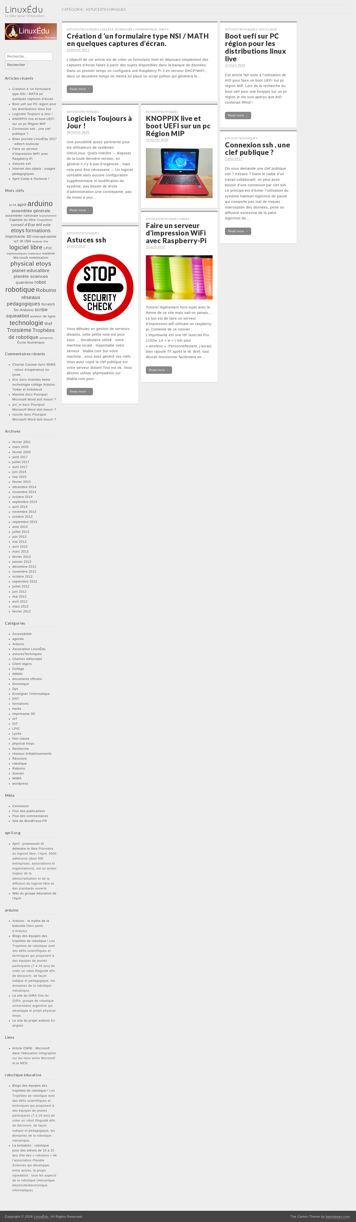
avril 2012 (20, 601)
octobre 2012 (22, 576)
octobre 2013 (22, 516)
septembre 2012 (24, 581)
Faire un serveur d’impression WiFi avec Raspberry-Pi (30, 154)
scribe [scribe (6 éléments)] (41, 309)
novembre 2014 (24, 492)
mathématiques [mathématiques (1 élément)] (17, 253)
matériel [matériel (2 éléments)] (48, 253)
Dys (15, 689)
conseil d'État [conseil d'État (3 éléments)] (23, 225)
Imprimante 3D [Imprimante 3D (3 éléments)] (18, 236)
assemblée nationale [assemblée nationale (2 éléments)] (21, 215)
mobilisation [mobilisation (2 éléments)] (38, 257)
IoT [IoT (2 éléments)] (16, 241)
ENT (15, 699)
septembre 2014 (24, 502)
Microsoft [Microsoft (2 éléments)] (20, 257)
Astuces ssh (21, 163)
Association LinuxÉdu (28, 649)
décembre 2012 (24, 566)
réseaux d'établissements (32, 753)
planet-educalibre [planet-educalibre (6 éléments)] (30, 270)
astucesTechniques (27, 654)
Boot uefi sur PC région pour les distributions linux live (255, 47)
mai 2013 (19, 541)
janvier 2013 (21, 562)
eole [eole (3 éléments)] (47, 225)
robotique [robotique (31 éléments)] (20, 289)
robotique (19, 763)
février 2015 (21, 482)
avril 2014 (20, 507)
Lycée (17, 733)
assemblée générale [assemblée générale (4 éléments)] (30, 211)
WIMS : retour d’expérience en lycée (34, 369)
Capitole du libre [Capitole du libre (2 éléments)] (22, 220)
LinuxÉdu (24, 9)
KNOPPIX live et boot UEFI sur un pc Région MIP (178, 126)
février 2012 (21, 611)
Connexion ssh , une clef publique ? (257, 149)
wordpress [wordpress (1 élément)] (46, 337)
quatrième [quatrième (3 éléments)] (25, 282)
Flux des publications (28, 811)
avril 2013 (20, 546)
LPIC (16, 728)
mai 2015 (19, 477)
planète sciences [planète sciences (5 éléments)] (31, 276)
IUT (15, 724)
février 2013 (21, 557)
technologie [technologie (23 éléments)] (27, 322)
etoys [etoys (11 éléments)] (17, 231)
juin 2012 (19, 591)
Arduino (18, 644)
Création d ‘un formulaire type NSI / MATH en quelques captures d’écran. (33, 94)
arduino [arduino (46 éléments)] (40, 203)
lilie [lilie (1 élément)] (46, 241)
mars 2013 (20, 551)
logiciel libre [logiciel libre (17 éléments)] (26, 247)
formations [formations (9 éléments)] (38, 230)
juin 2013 (19, 537)
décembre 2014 (24, 487)
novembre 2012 (24, 571)
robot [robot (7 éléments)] (40, 282)
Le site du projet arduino (31, 1020)
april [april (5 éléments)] (22, 204)
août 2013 (20, 527)
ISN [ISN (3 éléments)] (27, 241)
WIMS (17, 778)
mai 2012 (19, 596)
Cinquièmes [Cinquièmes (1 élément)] (44, 219)
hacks (16, 708)
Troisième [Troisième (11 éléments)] (19, 330)
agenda (18, 639)
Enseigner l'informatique (31, 694)
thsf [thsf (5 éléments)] (48, 323)
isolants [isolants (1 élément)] (37, 241)
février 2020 (21, 452)
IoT (14, 719)
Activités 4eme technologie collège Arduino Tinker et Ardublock (33, 384)
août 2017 (20, 457)
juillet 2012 (20, 586)
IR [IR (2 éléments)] (21, 241)
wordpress (20, 783)
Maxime (18, 394)
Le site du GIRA (24, 995)
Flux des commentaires (30, 816)
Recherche (20, 749)
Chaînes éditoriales (27, 659)
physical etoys (23, 743)
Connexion (20, 806)
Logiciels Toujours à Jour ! (32, 114)
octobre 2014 (22, 497)
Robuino (18, 768)
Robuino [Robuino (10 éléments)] (46, 290)
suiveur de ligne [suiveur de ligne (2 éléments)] (43, 316)
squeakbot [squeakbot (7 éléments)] (17, 315)
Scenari (18, 773)
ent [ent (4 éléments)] (39, 224)
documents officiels (27, 679)
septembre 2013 (24, 522)
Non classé (20, 738)
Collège (18, 669)
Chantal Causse (24, 364)
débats (17, 674)
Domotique (20, 684)
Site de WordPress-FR (29, 821)
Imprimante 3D (23, 714)
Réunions (19, 758)
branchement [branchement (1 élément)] (48, 215)
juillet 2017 (20, 462)
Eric (15, 379)
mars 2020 (20, 447)
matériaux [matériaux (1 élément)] (34, 253)
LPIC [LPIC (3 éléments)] (48, 248)
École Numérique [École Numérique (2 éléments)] (30, 342)
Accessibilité (22, 634)
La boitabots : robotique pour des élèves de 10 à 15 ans (33, 1150)
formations (20, 703)
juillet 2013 (20, 532)
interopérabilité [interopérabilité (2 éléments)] (44, 236)
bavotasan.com (338, 1217)
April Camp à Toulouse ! (30, 179)
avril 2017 (20, 467)
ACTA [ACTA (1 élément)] (12, 205)
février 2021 (21, 442)
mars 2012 (20, 606)
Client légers (22, 664)
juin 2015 (19, 472)
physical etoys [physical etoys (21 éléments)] (30, 263)
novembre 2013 (24, 512)
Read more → (80, 89)
